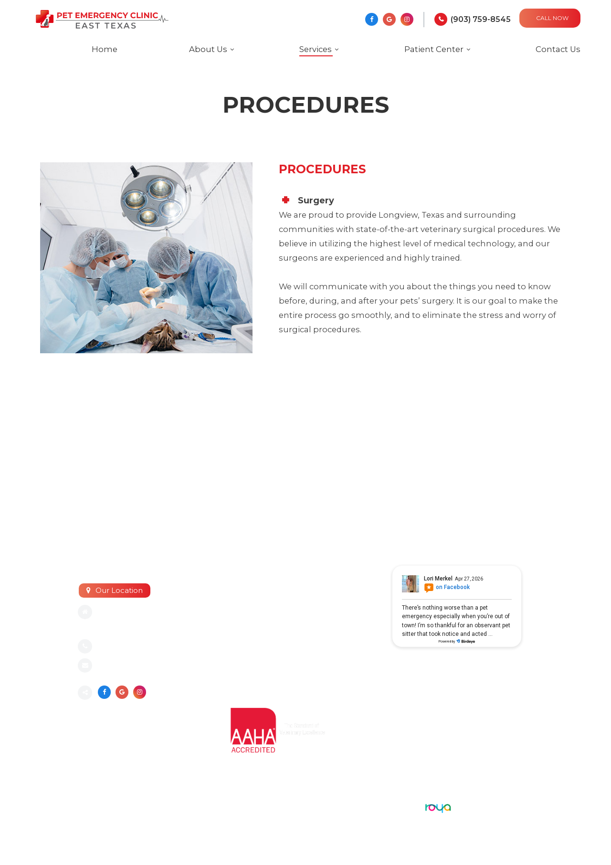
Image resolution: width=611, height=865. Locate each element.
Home (104, 49)
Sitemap (92, 806)
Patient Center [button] (434, 49)
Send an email (123, 666)
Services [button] (315, 49)
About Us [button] (208, 49)
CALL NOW (552, 17)
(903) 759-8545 (481, 19)
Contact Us (558, 49)
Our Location (119, 590)
